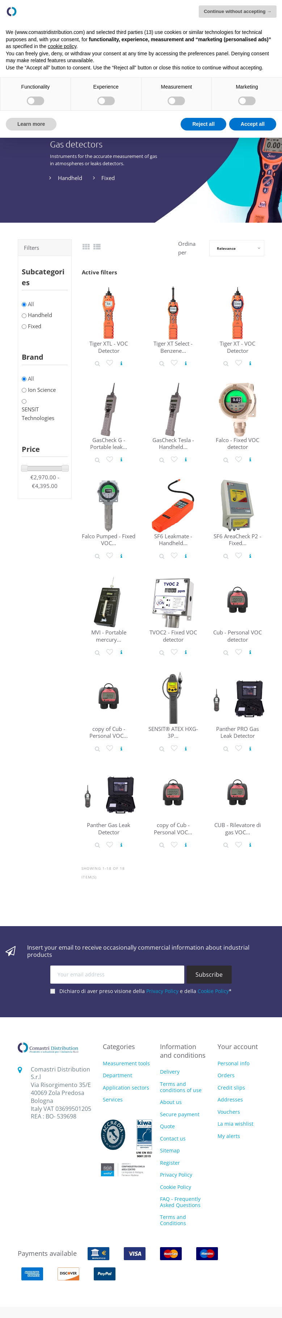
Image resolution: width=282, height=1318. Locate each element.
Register (170, 1162)
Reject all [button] (203, 124)
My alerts (229, 1136)
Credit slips (231, 1087)
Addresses (230, 1099)
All (31, 304)
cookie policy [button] (62, 46)
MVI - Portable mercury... (108, 636)
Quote (167, 1126)
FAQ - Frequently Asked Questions (180, 1201)
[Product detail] (97, 363)
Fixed (108, 177)
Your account (238, 1046)
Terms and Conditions (173, 1220)
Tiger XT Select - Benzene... (173, 347)
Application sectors (126, 1088)
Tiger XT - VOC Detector (237, 347)
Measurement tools (126, 1064)
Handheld (70, 177)
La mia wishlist (235, 1123)
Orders (226, 1075)
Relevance (226, 248)
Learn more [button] (31, 124)
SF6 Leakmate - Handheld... (173, 539)
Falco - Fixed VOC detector (237, 443)
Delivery (170, 1071)
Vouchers (229, 1111)
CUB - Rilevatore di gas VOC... (237, 828)
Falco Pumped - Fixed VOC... (108, 539)
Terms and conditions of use (181, 1087)
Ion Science (42, 389)
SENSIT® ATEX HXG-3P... (173, 732)
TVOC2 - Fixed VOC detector (173, 636)
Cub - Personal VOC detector (237, 636)
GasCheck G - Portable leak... (108, 443)
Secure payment (179, 1114)
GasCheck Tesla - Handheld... (173, 443)
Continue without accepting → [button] (238, 11)
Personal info (233, 1063)
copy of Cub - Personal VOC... (108, 732)
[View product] (121, 363)
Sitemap (170, 1150)
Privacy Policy (162, 991)
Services (113, 1100)
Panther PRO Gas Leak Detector (237, 732)
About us (171, 1102)
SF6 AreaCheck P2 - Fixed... (237, 539)
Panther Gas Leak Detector (108, 828)
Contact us (173, 1138)
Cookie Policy (213, 991)
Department (117, 1076)
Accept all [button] (253, 124)
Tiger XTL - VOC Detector (108, 347)
